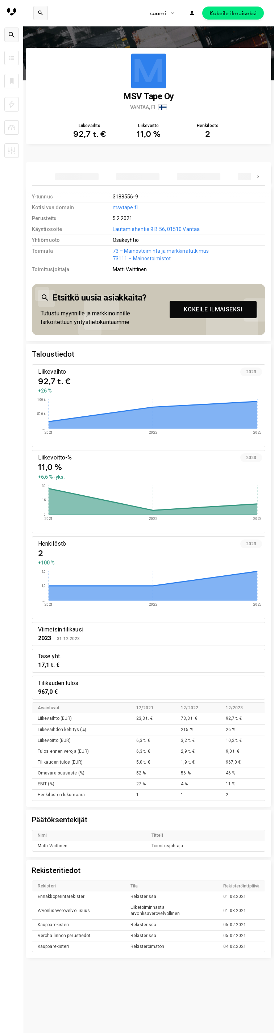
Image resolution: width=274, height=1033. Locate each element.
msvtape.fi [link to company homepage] (125, 207)
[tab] (76, 176)
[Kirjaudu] (192, 13)
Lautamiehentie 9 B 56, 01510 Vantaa (156, 229)
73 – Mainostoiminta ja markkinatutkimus (161, 251)
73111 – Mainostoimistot (142, 258)
